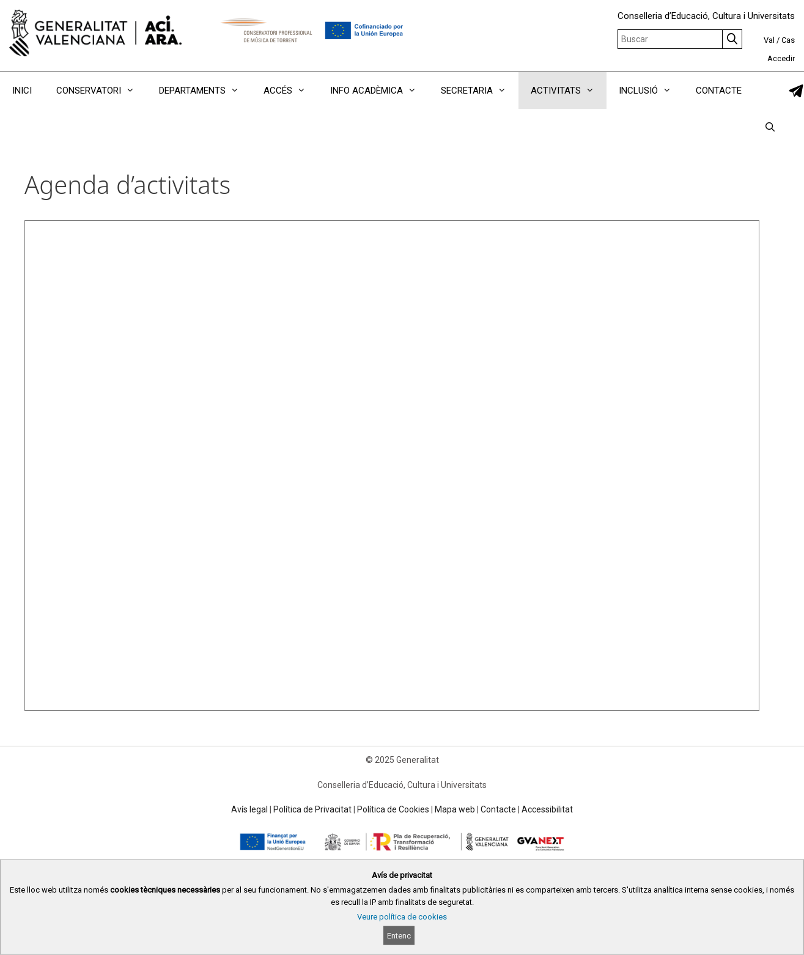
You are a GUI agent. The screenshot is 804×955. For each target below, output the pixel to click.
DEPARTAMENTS (205, 90)
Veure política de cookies (402, 916)
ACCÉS (291, 90)
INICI (22, 90)
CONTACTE (719, 90)
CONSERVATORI (101, 90)
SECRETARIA (479, 90)
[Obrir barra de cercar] (770, 127)
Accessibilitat (547, 809)
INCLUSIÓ (651, 90)
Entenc (399, 935)
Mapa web (455, 809)
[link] (796, 91)
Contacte (498, 809)
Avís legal (249, 809)
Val (769, 40)
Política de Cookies (393, 809)
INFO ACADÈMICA (379, 90)
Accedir (781, 58)
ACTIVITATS (569, 90)
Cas (788, 40)
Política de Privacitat (312, 809)
